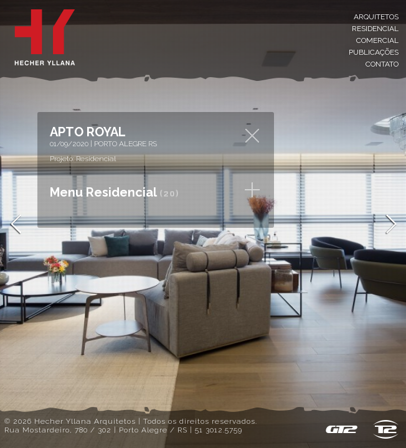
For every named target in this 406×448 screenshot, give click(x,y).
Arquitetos (376, 16)
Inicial (44, 37)
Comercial (377, 40)
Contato (382, 64)
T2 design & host (386, 429)
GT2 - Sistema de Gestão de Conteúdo (341, 429)
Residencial (375, 28)
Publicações (374, 52)
